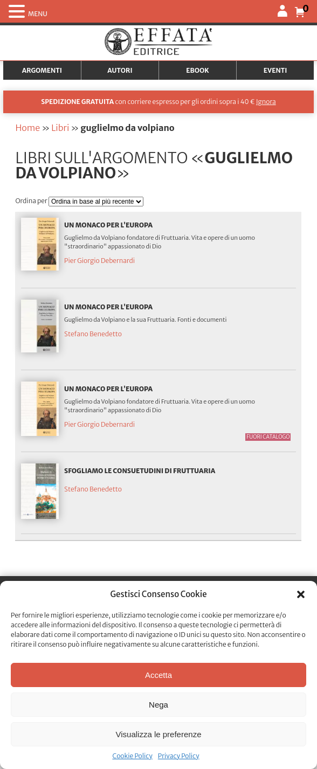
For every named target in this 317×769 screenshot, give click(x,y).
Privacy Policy (178, 756)
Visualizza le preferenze (159, 734)
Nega (158, 704)
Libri (60, 127)
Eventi (275, 70)
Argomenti (42, 70)
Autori (119, 70)
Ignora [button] (266, 102)
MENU (37, 14)
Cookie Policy (132, 756)
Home (27, 127)
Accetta (158, 675)
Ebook (197, 70)
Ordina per (32, 201)
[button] (300, 594)
